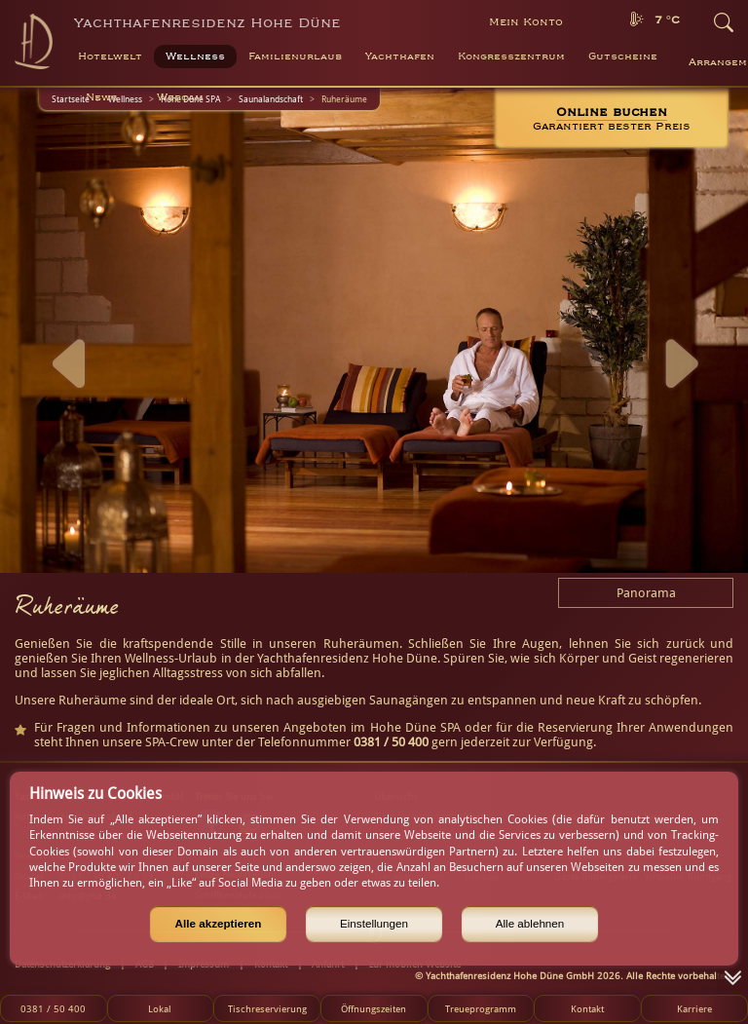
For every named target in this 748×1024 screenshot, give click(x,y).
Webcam (180, 97)
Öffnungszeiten (373, 1008)
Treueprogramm (480, 1008)
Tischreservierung (267, 1008)
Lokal (159, 1008)
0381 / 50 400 (53, 1008)
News (102, 97)
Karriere (694, 1008)
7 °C (667, 20)
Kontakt (587, 1008)
